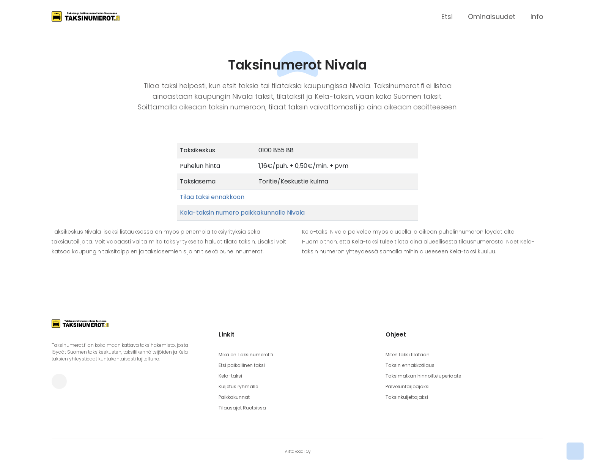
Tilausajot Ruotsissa (242, 408)
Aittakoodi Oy (297, 451)
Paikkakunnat (234, 397)
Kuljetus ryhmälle (238, 386)
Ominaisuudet (491, 16)
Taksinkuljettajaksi (407, 397)
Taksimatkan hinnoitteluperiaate (423, 376)
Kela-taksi (230, 376)
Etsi (447, 16)
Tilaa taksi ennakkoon (212, 197)
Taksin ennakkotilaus (410, 365)
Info (536, 16)
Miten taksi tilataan (408, 354)
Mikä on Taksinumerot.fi (246, 354)
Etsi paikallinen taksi (242, 365)
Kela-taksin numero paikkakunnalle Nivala (242, 212)
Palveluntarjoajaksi (408, 386)
